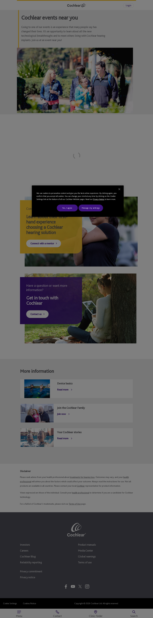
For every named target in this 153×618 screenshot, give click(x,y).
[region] (78, 201)
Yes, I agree (67, 208)
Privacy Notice (98, 199)
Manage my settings (91, 208)
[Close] (119, 189)
